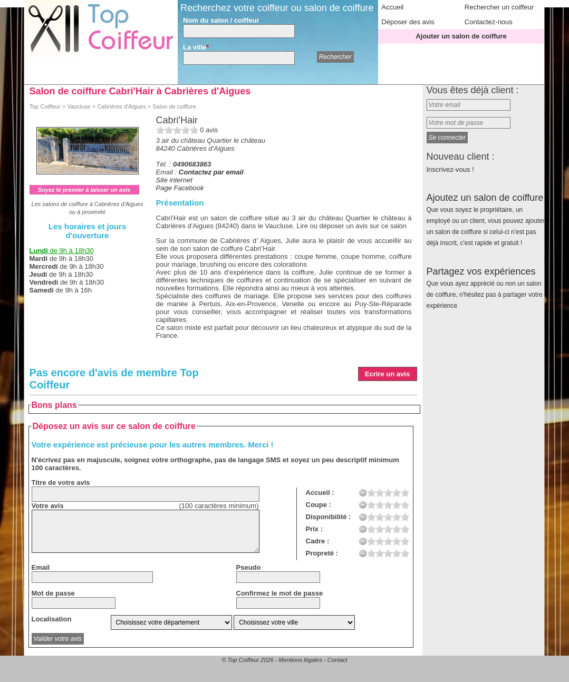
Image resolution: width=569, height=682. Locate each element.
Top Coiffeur (45, 106)
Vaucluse (78, 106)
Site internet (174, 180)
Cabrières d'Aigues (121, 106)
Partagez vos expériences (485, 287)
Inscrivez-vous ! (450, 169)
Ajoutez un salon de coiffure (486, 219)
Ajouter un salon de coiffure (461, 36)
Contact (337, 660)
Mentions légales (300, 660)
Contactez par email (211, 172)
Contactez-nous (489, 22)
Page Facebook (180, 188)
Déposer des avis (407, 22)
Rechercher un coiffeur (499, 7)
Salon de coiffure (174, 106)
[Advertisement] (284, 425)
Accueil (392, 7)
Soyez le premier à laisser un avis (84, 190)
